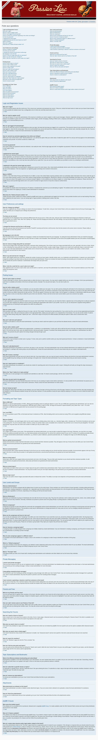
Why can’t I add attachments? (10, 73)
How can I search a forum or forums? (58, 61)
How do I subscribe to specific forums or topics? (61, 73)
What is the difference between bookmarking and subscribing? (64, 71)
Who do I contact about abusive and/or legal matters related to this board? (67, 89)
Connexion (92, 21)
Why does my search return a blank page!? (60, 63)
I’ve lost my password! (8, 37)
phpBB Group (45, 706)
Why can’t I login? (7, 31)
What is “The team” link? (55, 41)
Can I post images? (7, 90)
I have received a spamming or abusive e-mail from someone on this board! (67, 49)
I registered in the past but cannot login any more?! (15, 40)
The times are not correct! (9, 50)
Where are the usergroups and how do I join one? (61, 35)
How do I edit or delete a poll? (10, 70)
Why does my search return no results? (59, 62)
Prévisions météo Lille (72, 21)
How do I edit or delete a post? (10, 64)
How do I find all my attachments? (58, 81)
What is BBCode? (7, 85)
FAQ (80, 21)
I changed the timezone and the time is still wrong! (14, 52)
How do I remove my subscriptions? (58, 74)
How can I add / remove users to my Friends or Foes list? (63, 55)
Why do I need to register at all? (10, 32)
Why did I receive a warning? (9, 75)
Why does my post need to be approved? (12, 79)
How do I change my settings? (10, 49)
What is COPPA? (7, 41)
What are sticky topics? (8, 94)
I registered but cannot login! (9, 38)
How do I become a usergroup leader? (59, 37)
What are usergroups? (55, 34)
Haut (5, 111)
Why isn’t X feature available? (57, 87)
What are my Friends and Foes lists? (58, 54)
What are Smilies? (7, 88)
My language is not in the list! (9, 53)
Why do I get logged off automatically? (12, 34)
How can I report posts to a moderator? (12, 76)
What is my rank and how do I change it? (12, 56)
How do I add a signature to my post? (11, 66)
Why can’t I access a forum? (9, 72)
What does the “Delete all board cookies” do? (13, 44)
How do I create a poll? (8, 67)
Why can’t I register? (7, 42)
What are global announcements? (11, 91)
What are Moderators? (55, 32)
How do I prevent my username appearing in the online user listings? (19, 35)
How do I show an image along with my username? (15, 55)
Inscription (85, 21)
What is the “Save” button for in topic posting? (13, 78)
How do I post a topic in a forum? (10, 63)
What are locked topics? (8, 96)
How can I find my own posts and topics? (59, 66)
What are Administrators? (56, 31)
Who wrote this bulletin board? (57, 86)
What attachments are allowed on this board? (60, 79)
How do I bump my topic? (9, 80)
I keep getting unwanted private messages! (60, 47)
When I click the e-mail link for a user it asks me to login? (16, 58)
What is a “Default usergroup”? (57, 40)
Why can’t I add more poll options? (11, 69)
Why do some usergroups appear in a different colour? (62, 38)
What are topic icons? (8, 97)
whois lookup (16, 726)
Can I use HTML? (7, 87)
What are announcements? (9, 93)
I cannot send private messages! (57, 46)
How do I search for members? (57, 65)
